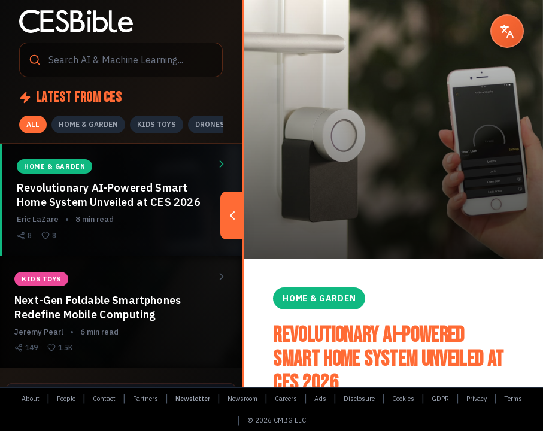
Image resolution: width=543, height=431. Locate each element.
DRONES (210, 124)
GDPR (440, 398)
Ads (320, 398)
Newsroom (242, 398)
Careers (286, 398)
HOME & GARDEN (88, 124)
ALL (33, 124)
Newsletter (192, 398)
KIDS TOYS (156, 124)
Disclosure (359, 398)
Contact (104, 398)
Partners (145, 398)
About (31, 398)
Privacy (476, 398)
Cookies (403, 398)
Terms (513, 398)
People (66, 398)
